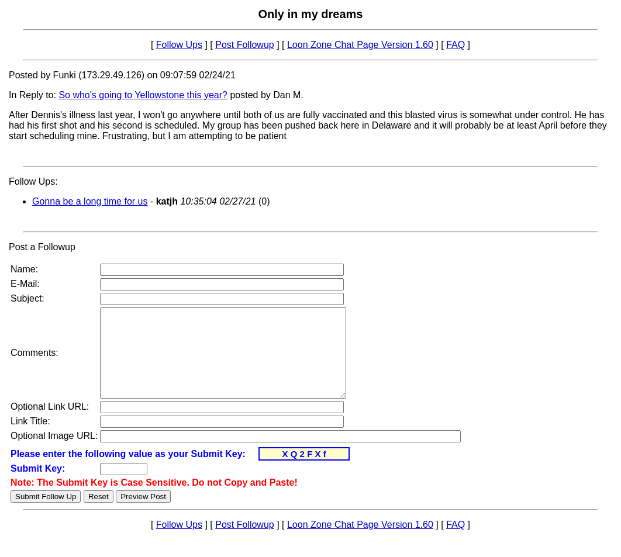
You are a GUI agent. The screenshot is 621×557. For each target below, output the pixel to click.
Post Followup (244, 45)
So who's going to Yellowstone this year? (142, 95)
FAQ (455, 45)
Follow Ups (179, 45)
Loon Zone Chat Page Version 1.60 (360, 45)
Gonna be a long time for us (89, 201)
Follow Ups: (33, 181)
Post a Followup (42, 247)
